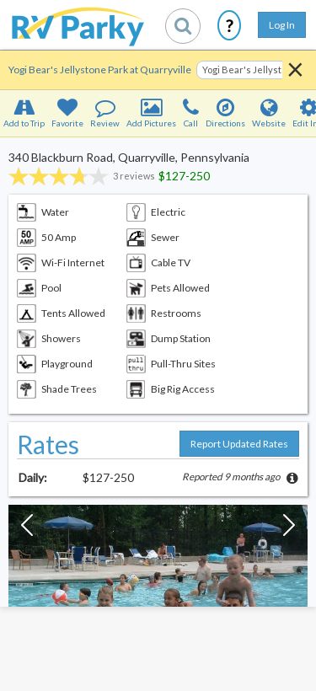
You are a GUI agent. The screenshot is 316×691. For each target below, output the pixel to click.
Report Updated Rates (239, 443)
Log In (282, 25)
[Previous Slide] (27, 529)
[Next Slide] (289, 529)
